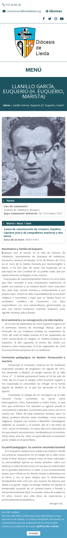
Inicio (6, 105)
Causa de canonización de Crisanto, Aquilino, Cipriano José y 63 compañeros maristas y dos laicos (33, 232)
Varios (10, 200)
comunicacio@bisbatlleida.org (23, 11)
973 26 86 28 (13, 4)
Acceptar (33, 533)
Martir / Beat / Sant (18, 223)
